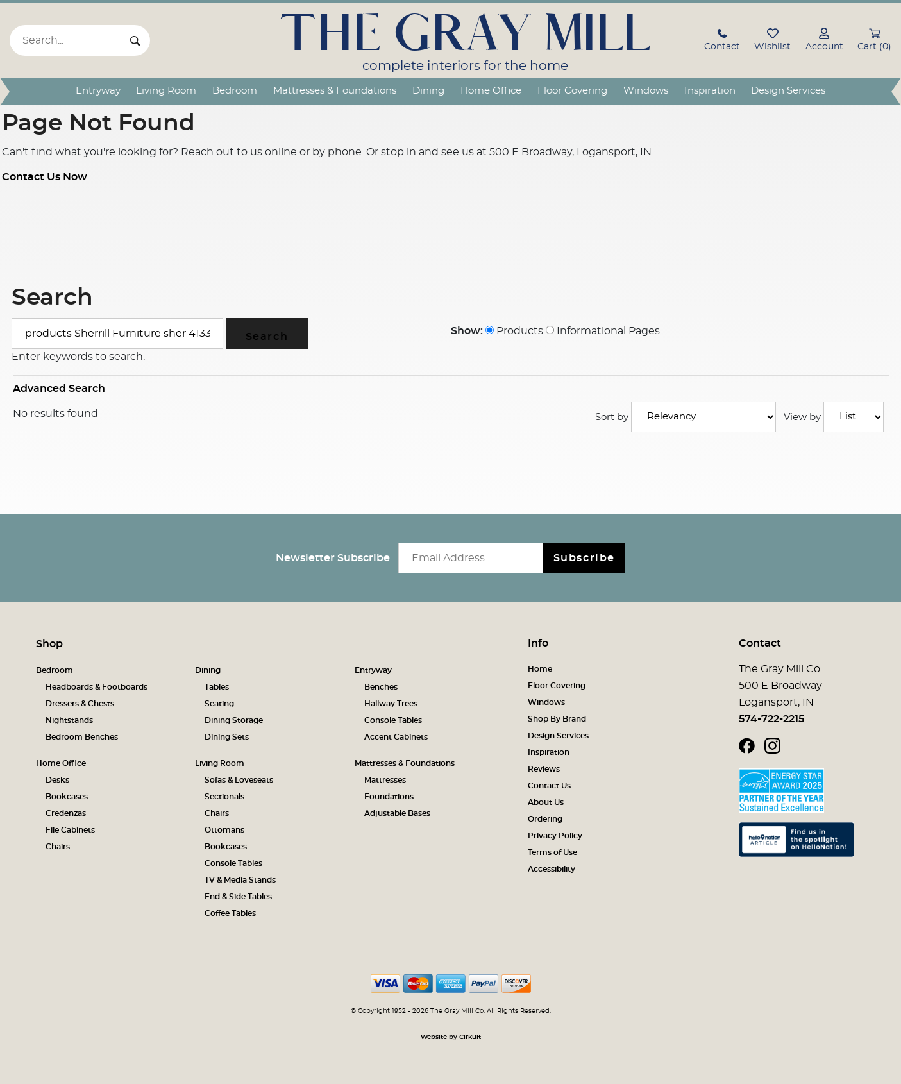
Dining (428, 91)
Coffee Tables (230, 913)
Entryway (98, 91)
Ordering (545, 819)
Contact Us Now (44, 177)
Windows (645, 91)
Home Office (490, 91)
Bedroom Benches (82, 737)
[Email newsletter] (473, 558)
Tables (217, 687)
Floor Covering (572, 91)
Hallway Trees (390, 703)
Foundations (389, 796)
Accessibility (551, 869)
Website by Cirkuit (451, 1037)
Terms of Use (552, 852)
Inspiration (710, 91)
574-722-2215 (771, 719)
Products (514, 331)
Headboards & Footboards (96, 687)
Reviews (544, 769)
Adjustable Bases (397, 813)
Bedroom (234, 91)
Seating (219, 703)
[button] (722, 41)
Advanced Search (59, 389)
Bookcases (67, 796)
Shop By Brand (557, 719)
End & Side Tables (238, 897)
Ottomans (224, 830)
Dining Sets (227, 737)
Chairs (58, 847)
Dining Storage (234, 720)
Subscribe (584, 558)
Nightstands (69, 720)
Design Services (788, 91)
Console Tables (393, 720)
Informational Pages (603, 331)
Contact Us (549, 786)
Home (540, 669)
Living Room (166, 91)
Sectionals (224, 796)
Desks (57, 780)
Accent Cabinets (396, 737)
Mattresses (385, 780)
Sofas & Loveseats (239, 780)
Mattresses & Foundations (334, 91)
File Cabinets (70, 830)
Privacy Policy (555, 836)
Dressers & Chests (80, 703)
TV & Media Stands (240, 880)
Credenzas (66, 813)
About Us (546, 802)
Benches (381, 687)
